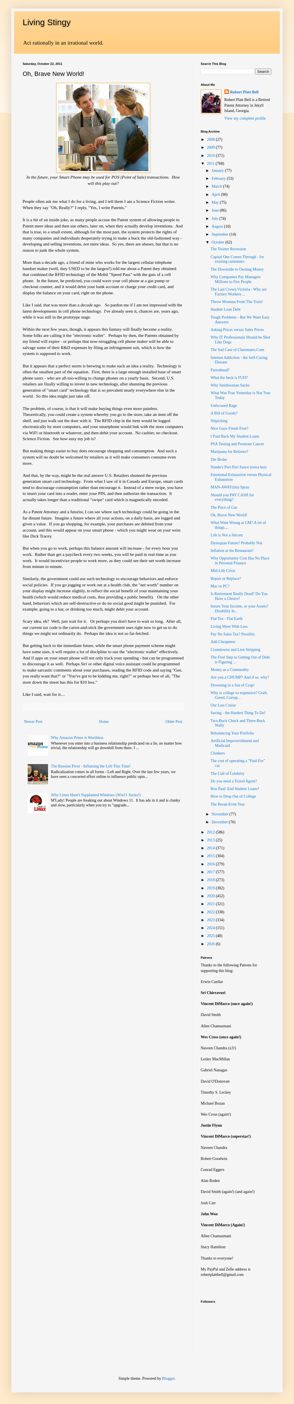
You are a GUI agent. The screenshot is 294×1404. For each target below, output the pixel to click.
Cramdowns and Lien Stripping (235, 650)
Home (104, 721)
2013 (211, 840)
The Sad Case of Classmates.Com (237, 350)
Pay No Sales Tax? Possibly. (233, 634)
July (215, 218)
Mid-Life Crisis (223, 571)
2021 (211, 904)
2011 (211, 163)
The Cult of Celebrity (228, 773)
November (220, 814)
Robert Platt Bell (244, 92)
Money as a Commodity (230, 670)
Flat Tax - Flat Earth (227, 619)
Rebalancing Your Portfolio (232, 733)
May (215, 202)
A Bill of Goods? (224, 413)
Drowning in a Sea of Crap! (232, 685)
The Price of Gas (224, 507)
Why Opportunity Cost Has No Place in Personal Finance (240, 560)
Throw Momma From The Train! (237, 302)
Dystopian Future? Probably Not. (237, 543)
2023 (211, 920)
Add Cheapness (223, 642)
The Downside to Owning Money (237, 269)
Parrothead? (220, 370)
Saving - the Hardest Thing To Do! (238, 713)
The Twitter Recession (228, 249)
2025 (211, 936)
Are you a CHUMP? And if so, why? (240, 677)
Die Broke (219, 459)
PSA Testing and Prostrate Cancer (237, 444)
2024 (211, 928)
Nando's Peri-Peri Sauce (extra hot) (239, 467)
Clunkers (218, 753)
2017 (211, 872)
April (216, 194)
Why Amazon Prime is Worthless (77, 738)
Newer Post (33, 721)
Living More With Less (229, 626)
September (220, 234)
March (217, 186)
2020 (211, 896)
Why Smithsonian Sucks (230, 385)
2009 (211, 147)
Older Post (174, 721)
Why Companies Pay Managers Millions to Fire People (236, 279)
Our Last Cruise (223, 705)
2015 (211, 856)
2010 (211, 155)
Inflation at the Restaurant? (232, 551)
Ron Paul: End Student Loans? (235, 789)
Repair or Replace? (226, 578)
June (215, 210)
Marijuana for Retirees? (229, 451)
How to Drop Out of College (233, 796)
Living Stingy (47, 22)
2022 (211, 912)
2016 (211, 864)
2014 (211, 848)
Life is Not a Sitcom (227, 535)
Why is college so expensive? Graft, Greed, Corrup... (239, 695)
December (220, 822)
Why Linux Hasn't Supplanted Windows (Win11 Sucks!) (95, 795)
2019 (211, 888)
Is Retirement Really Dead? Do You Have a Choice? (239, 596)
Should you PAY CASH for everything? (232, 497)
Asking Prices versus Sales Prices (237, 330)
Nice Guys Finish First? (229, 428)
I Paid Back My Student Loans (235, 436)
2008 (211, 139)
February (219, 178)
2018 (211, 880)
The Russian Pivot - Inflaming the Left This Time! (91, 766)
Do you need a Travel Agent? (234, 781)
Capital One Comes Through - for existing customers (237, 259)
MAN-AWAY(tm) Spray (230, 487)
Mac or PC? (220, 586)
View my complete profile (245, 118)
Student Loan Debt (226, 309)
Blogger (168, 1378)
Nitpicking (219, 421)
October (218, 242)
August (217, 226)
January (218, 170)
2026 (211, 944)
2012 (211, 832)
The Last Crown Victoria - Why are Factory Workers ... (239, 291)
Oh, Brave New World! (229, 515)
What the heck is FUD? (229, 378)
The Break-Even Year (228, 804)
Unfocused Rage (224, 405)
